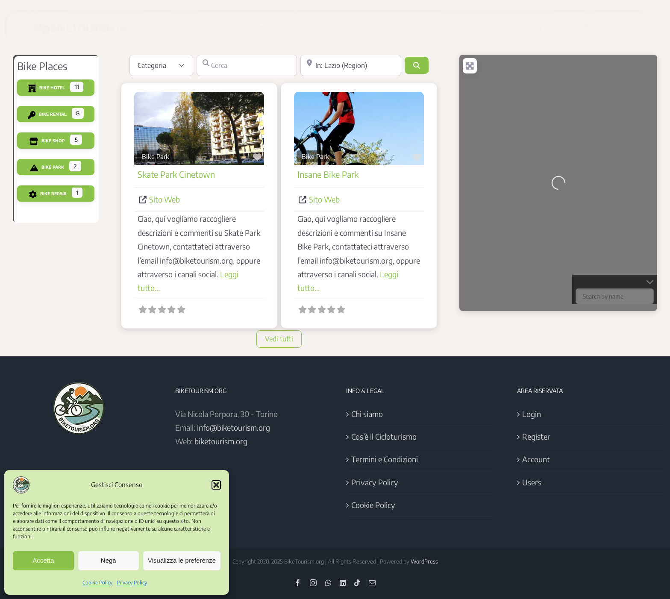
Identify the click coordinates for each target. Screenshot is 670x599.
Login (531, 414)
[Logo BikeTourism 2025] (88, 20)
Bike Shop (47, 140)
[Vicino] (350, 65)
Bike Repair (48, 193)
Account (536, 459)
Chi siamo (367, 414)
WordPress (424, 561)
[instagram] (562, 27)
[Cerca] (247, 65)
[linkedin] (592, 27)
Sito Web (164, 199)
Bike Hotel (46, 87)
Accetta (43, 560)
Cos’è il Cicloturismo (384, 436)
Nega (108, 560)
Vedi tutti (279, 339)
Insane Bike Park (328, 174)
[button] (216, 485)
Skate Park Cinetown (176, 174)
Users (531, 482)
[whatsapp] (578, 27)
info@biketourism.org (233, 427)
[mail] (621, 27)
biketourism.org (220, 441)
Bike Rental (47, 114)
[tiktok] (607, 27)
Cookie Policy (97, 582)
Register (536, 436)
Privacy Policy (132, 582)
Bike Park (47, 167)
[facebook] (547, 27)
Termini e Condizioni (384, 459)
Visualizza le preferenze (182, 560)
